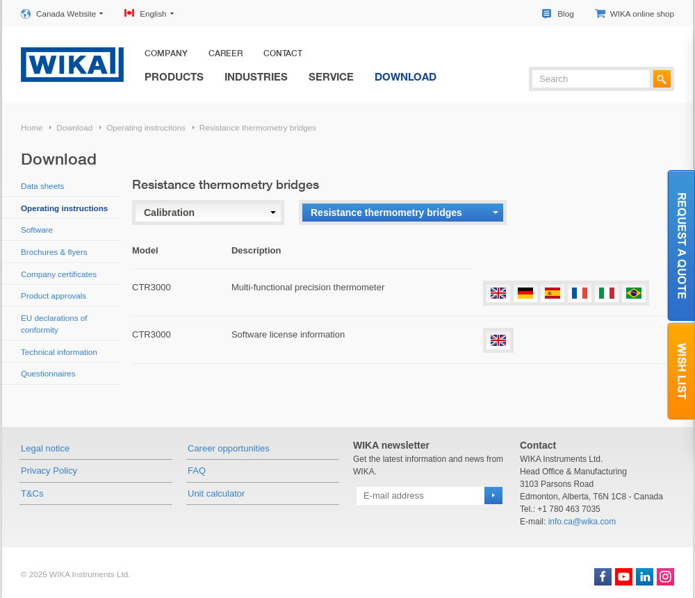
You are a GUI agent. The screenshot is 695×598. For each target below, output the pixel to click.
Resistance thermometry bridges (257, 127)
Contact (282, 53)
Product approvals (53, 295)
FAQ (197, 470)
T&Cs (32, 493)
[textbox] (591, 79)
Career (225, 53)
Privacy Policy (49, 470)
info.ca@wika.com (582, 521)
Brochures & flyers (54, 251)
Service (331, 76)
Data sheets (42, 185)
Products (174, 76)
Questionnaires (48, 373)
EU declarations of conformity (54, 324)
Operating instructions (146, 127)
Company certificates (59, 274)
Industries (256, 76)
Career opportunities (229, 448)
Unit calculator (216, 493)
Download (405, 76)
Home (31, 127)
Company (166, 53)
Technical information (59, 351)
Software (37, 229)
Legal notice (45, 448)
